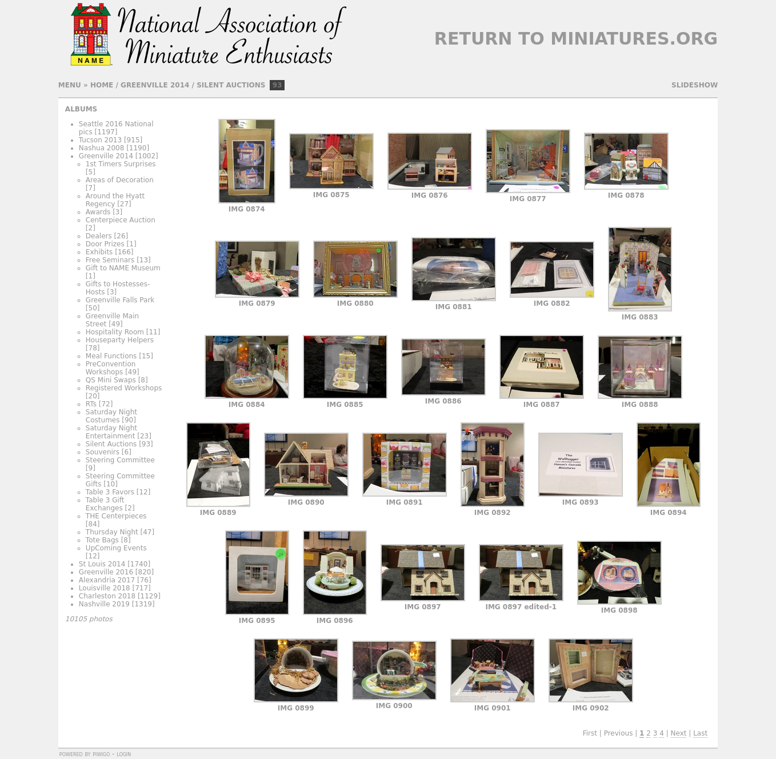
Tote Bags (102, 540)
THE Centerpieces (116, 516)
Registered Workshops (124, 388)
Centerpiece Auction (120, 220)
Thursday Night (112, 532)
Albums (81, 109)
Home (101, 85)
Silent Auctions (231, 85)
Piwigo (101, 754)
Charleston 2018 (107, 596)
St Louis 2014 (102, 564)
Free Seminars (110, 260)
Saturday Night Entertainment (111, 432)
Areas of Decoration (120, 180)
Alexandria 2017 (107, 580)
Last (700, 733)
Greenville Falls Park (120, 300)
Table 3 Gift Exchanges (105, 504)
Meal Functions (111, 356)
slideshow (694, 85)
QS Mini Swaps (111, 380)
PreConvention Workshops (110, 368)
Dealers (99, 236)
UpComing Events (116, 548)
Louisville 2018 (104, 588)
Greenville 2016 (106, 572)
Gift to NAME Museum (123, 268)
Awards (98, 212)
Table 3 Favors (110, 492)
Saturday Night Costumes (111, 416)
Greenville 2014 (155, 85)
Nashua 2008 (102, 148)
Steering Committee (120, 460)
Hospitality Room (115, 332)
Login (124, 754)
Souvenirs (102, 452)
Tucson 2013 (100, 140)
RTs (91, 404)
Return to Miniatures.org (576, 39)
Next (679, 733)
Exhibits (99, 252)
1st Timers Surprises (121, 164)
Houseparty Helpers (120, 340)
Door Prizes (105, 244)
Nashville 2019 (104, 604)
